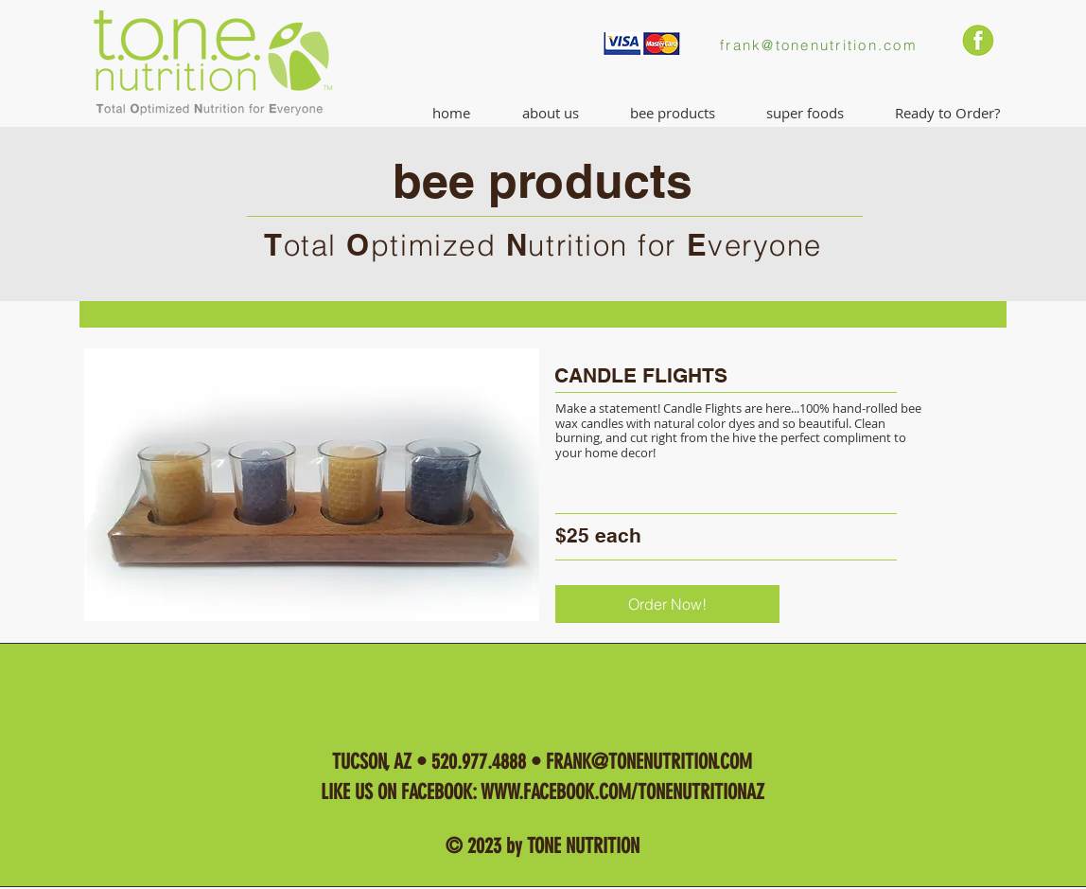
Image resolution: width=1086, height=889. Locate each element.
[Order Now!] (667, 604)
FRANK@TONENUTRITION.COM (649, 761)
